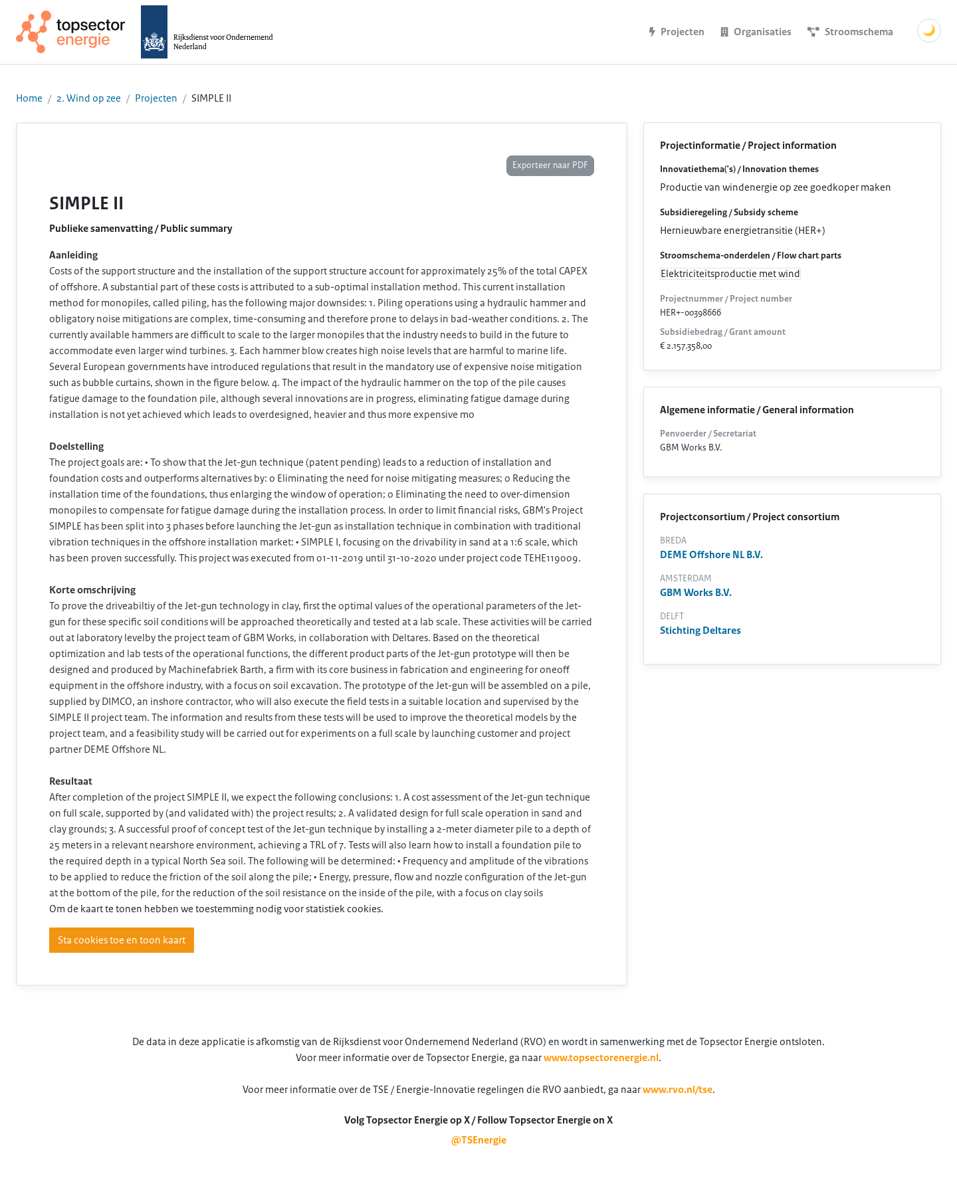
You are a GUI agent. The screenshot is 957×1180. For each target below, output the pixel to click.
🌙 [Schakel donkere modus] (929, 30)
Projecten (156, 98)
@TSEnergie (478, 1140)
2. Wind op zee (88, 98)
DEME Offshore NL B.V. (711, 554)
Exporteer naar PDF (550, 165)
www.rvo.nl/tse (677, 1089)
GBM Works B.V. (696, 592)
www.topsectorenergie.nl (601, 1057)
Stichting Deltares (700, 630)
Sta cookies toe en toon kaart (121, 940)
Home (29, 98)
